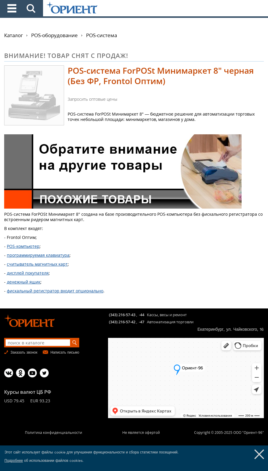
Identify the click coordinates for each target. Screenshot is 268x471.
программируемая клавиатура (38, 255)
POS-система (101, 35)
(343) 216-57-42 (122, 321)
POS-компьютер (23, 246)
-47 (141, 321)
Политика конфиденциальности (53, 432)
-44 (141, 314)
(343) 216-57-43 (122, 314)
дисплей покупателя (28, 273)
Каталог (13, 35)
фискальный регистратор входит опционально (55, 291)
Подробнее (13, 461)
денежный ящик (23, 282)
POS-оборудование (54, 35)
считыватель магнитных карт (37, 264)
